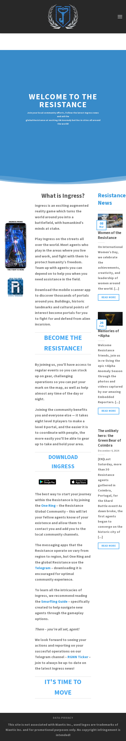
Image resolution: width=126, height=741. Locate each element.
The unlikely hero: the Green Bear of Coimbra (109, 438)
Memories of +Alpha (108, 334)
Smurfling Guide (54, 601)
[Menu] (120, 16)
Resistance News (112, 199)
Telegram (43, 568)
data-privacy (63, 718)
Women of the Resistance (109, 235)
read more (108, 297)
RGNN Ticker (78, 657)
